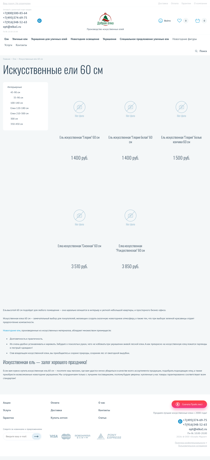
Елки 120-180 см (19, 108)
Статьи (102, 417)
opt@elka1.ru (12, 27)
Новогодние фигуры (185, 39)
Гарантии (186, 3)
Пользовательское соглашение (192, 445)
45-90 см (15, 92)
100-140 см (17, 102)
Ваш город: (17, 3)
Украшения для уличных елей (49, 39)
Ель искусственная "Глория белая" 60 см (130, 139)
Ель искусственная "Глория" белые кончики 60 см (181, 139)
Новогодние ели (11, 330)
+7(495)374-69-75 (15, 18)
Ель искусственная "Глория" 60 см (80, 137)
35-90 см (18, 97)
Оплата (175, 3)
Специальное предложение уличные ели (144, 39)
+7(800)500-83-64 (15, 13)
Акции (7, 402)
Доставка (163, 3)
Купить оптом (59, 417)
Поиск (203, 51)
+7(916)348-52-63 (15, 22)
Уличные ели (20, 39)
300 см (14, 118)
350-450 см (17, 123)
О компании (200, 3)
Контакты (21, 45)
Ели (7, 39)
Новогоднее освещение (85, 39)
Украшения (109, 39)
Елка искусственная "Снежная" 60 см (79, 245)
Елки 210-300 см (19, 113)
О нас (101, 402)
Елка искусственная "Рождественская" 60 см (130, 248)
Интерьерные (15, 86)
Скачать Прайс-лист (188, 404)
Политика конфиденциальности (190, 442)
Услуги (8, 45)
